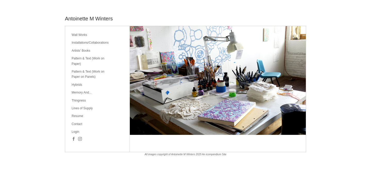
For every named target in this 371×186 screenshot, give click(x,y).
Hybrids (77, 85)
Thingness (79, 100)
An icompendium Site (214, 154)
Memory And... (81, 92)
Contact (77, 124)
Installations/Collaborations (90, 42)
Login (75, 132)
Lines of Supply (82, 108)
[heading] (89, 19)
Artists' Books (81, 50)
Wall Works (79, 35)
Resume (77, 116)
